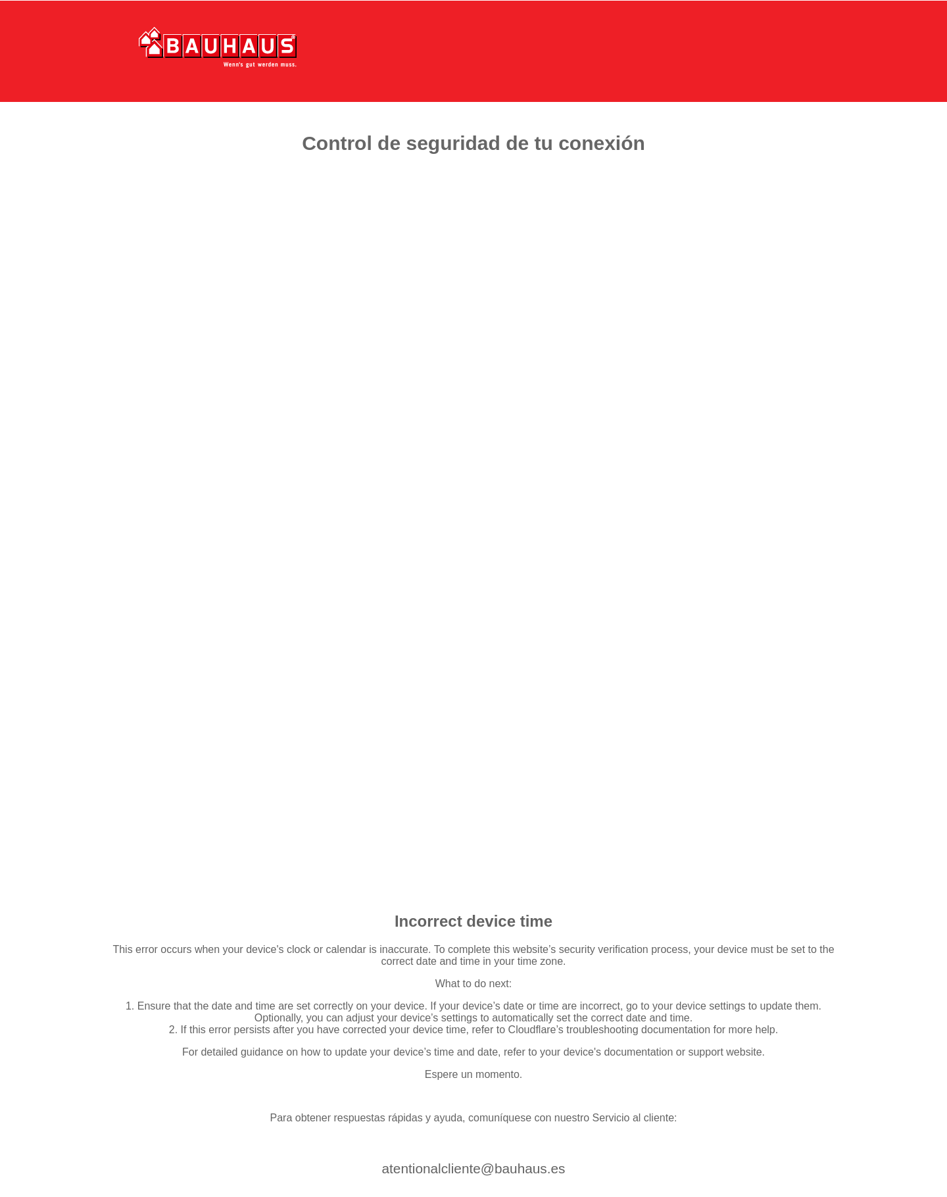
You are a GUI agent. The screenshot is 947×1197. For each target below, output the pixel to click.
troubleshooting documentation (638, 1029)
